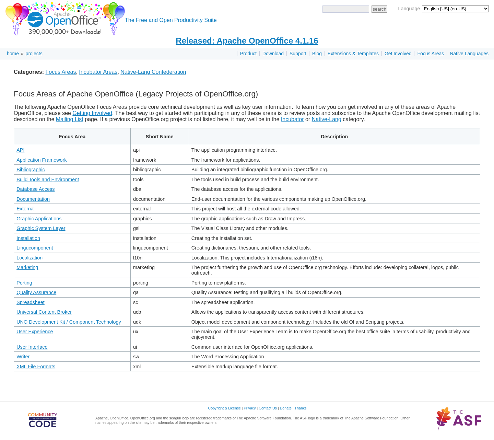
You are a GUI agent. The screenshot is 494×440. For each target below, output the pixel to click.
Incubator (292, 119)
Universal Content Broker (44, 312)
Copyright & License (224, 408)
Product (248, 53)
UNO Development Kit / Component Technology (68, 322)
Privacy (250, 408)
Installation (28, 238)
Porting (24, 283)
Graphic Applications (38, 218)
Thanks (301, 408)
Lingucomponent (34, 248)
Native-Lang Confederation (153, 72)
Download (273, 53)
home (13, 53)
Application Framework (41, 160)
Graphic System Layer (40, 228)
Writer (23, 356)
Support (298, 53)
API (20, 150)
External (25, 208)
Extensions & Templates (353, 53)
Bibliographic (30, 169)
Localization (29, 257)
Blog (317, 53)
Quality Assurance (36, 292)
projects (34, 53)
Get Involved (398, 53)
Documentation (33, 199)
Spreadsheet (30, 302)
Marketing (27, 267)
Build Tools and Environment (47, 179)
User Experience (34, 331)
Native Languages (469, 53)
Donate (286, 408)
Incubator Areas (98, 72)
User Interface (31, 347)
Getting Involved (92, 113)
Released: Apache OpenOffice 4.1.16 (247, 40)
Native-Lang (326, 119)
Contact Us (268, 408)
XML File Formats (35, 366)
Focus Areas (430, 53)
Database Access (35, 189)
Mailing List (69, 119)
